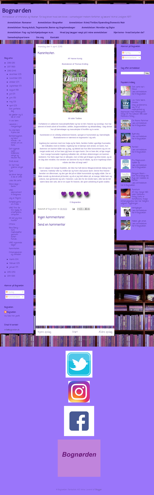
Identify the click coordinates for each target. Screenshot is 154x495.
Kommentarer (13, 297)
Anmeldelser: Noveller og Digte (98, 27)
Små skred (13, 161)
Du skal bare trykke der (14, 131)
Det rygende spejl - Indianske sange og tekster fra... (15, 153)
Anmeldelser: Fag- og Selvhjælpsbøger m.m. (30, 32)
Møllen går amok (139, 221)
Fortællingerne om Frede (15, 203)
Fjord (11, 171)
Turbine (78, 118)
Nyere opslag (44, 332)
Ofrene (12, 224)
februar (12, 263)
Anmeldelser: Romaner (19, 22)
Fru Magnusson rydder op (138, 161)
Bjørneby (135, 134)
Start (75, 332)
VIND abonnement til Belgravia (15, 192)
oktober (12, 82)
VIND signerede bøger (15, 243)
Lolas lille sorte (15, 180)
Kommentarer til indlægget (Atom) (80, 339)
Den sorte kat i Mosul (138, 88)
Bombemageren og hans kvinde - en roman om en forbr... (15, 141)
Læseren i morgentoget (15, 125)
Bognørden (16, 10)
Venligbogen (137, 208)
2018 (9, 63)
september (14, 86)
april (11, 105)
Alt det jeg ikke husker (15, 219)
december (13, 74)
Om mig (40, 37)
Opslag (10, 292)
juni (11, 97)
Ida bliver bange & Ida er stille (15, 175)
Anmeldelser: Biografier (50, 22)
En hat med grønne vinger (16, 166)
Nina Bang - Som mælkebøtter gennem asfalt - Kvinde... (15, 233)
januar (12, 267)
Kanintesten (14, 248)
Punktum (136, 189)
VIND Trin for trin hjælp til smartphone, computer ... (15, 211)
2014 (9, 276)
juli (10, 94)
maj (11, 101)
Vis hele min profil (12, 316)
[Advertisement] (75, 307)
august (12, 90)
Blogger (98, 489)
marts (12, 259)
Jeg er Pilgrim (15, 198)
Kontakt (54, 37)
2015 (9, 272)
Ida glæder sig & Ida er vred (16, 116)
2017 (9, 66)
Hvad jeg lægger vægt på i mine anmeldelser (83, 32)
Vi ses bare (13, 120)
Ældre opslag (105, 332)
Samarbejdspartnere (18, 37)
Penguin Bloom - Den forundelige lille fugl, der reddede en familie (140, 177)
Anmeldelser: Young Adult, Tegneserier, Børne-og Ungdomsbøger (41, 27)
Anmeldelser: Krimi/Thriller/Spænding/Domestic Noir (97, 22)
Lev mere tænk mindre (138, 101)
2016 (9, 71)
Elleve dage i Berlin (14, 185)
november (13, 78)
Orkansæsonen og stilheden (15, 253)
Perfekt (135, 147)
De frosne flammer (140, 120)
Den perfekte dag (14, 110)
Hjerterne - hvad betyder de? (129, 32)
